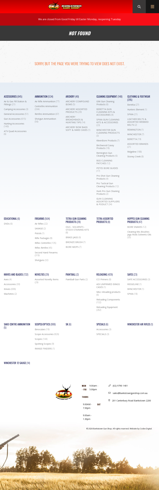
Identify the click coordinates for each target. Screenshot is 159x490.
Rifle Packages (43, 238)
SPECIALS (102, 334)
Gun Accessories (15, 118)
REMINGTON (135, 129)
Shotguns (41, 260)
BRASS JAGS (73, 237)
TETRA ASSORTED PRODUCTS (104, 220)
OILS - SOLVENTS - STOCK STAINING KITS (77, 230)
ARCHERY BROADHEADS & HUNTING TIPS (75, 119)
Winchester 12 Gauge (17, 363)
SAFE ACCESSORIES (138, 279)
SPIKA (132, 114)
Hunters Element (137, 109)
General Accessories (16, 114)
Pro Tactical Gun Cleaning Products (107, 185)
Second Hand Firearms (46, 254)
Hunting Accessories (14, 125)
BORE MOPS (73, 247)
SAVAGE (40, 228)
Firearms (42, 218)
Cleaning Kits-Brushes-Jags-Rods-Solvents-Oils (139, 234)
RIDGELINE (134, 284)
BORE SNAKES (136, 227)
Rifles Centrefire (45, 243)
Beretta (133, 104)
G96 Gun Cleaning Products (105, 103)
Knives (10, 289)
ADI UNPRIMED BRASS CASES (108, 285)
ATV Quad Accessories (15, 132)
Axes (7, 279)
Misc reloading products (108, 293)
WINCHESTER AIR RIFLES (140, 324)
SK (68, 324)
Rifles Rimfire (43, 247)
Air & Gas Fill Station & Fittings (15, 103)
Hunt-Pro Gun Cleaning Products (107, 192)
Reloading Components (108, 301)
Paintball (72, 274)
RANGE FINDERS (45, 348)
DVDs (8, 223)
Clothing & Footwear (138, 98)
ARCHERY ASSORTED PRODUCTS (76, 110)
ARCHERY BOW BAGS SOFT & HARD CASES (78, 128)
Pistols (39, 233)
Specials (102, 324)
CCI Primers (103, 279)
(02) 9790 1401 (118, 385)
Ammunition (44, 96)
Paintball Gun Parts (77, 279)
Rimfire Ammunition (47, 114)
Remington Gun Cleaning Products (106, 154)
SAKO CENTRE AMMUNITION (17, 326)
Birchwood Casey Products (105, 147)
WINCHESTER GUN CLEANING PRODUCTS (108, 133)
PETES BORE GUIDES (107, 169)
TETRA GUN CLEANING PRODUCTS (76, 220)
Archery (72, 96)
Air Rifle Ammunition (47, 101)
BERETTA (134, 139)
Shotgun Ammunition (45, 120)
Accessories (13, 96)
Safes (132, 274)
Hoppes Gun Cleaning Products (138, 220)
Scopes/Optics (45, 324)
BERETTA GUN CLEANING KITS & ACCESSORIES (105, 112)
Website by (141, 428)
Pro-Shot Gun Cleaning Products (107, 177)
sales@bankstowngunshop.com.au (128, 393)
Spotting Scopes (44, 343)
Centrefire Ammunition (46, 107)
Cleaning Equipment (109, 96)
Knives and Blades (16, 274)
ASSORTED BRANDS (137, 145)
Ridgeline (134, 151)
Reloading (104, 274)
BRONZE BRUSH (75, 242)
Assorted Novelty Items (47, 281)
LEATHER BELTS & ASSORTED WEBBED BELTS (138, 122)
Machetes (10, 293)
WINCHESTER (135, 134)
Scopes (41, 339)
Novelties (42, 274)
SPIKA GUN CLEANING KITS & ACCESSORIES (107, 122)
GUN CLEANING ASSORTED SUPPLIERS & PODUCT (108, 201)
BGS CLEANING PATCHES (104, 162)
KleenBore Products (107, 140)
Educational (12, 218)
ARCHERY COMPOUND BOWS (77, 103)
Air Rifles (41, 223)
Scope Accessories (47, 334)
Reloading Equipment (107, 308)
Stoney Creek (135, 156)
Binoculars (42, 329)
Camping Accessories (16, 109)
